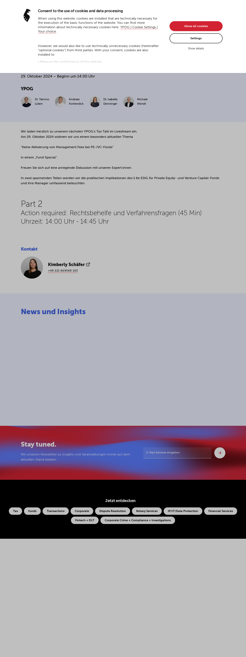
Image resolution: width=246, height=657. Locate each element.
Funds (32, 511)
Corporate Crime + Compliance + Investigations (138, 520)
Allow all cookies (196, 26)
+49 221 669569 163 (63, 270)
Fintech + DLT (84, 520)
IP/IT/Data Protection (183, 511)
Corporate (82, 511)
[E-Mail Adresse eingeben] (177, 452)
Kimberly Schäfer (69, 264)
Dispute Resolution (112, 511)
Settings (196, 38)
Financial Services (220, 511)
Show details (196, 48)
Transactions (55, 511)
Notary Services (147, 511)
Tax (15, 511)
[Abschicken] (219, 452)
